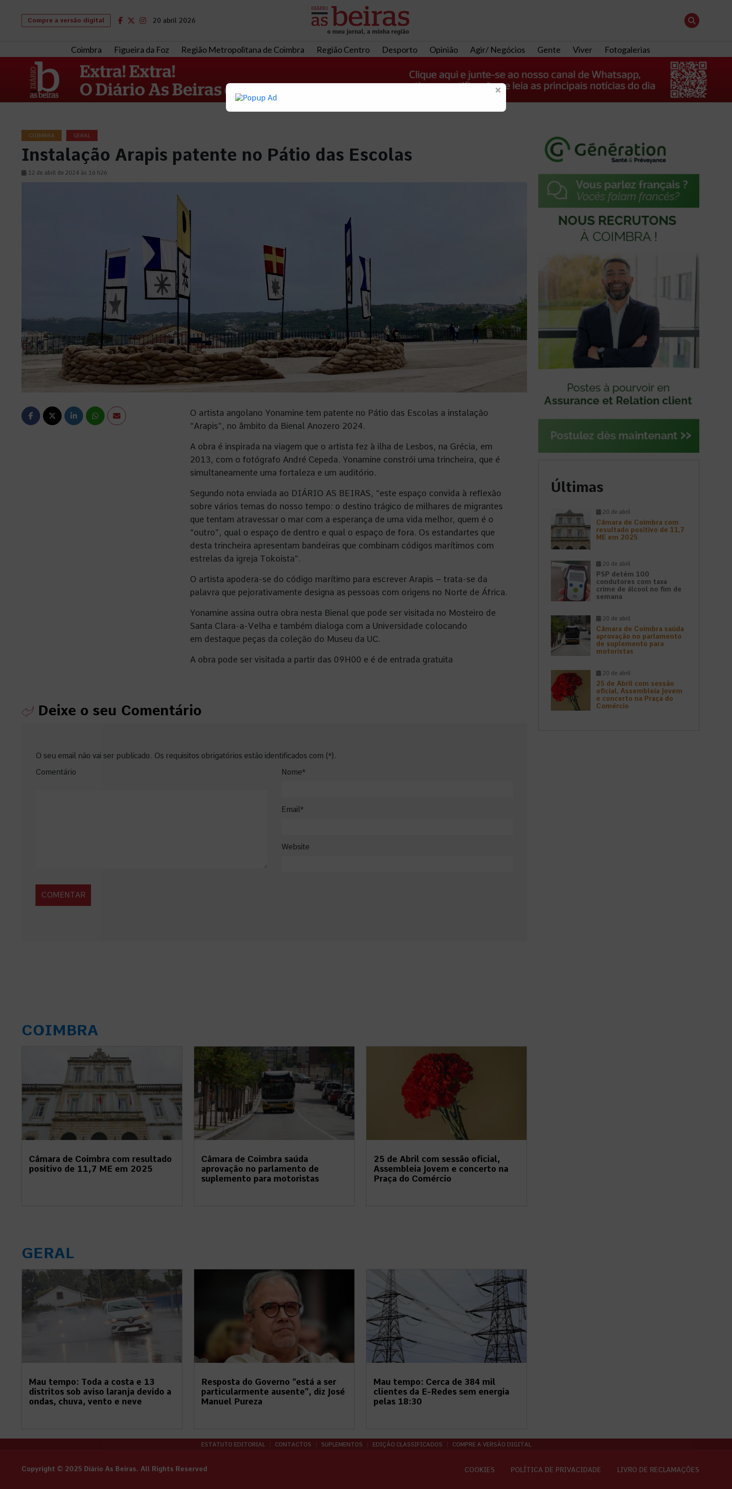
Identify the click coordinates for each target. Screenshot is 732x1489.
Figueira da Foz (141, 49)
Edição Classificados (408, 1444)
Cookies (480, 1470)
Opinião (443, 49)
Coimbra (86, 49)
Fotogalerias (627, 49)
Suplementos (342, 1444)
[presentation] (99, 885)
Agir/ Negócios (497, 49)
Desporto (399, 49)
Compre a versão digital (66, 20)
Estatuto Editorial (233, 1444)
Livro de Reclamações (658, 1470)
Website (296, 846)
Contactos (293, 1444)
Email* (292, 809)
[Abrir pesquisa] (691, 20)
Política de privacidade (556, 1470)
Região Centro (343, 49)
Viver (582, 49)
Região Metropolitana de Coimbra (242, 49)
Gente (549, 49)
